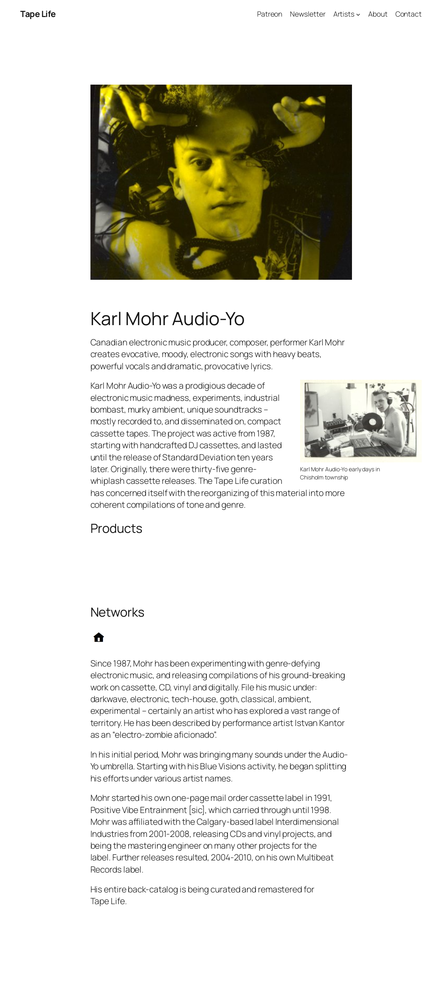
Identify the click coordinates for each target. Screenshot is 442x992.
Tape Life (38, 13)
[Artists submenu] (358, 14)
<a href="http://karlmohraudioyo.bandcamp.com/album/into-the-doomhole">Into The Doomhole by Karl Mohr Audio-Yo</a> (221, 583)
